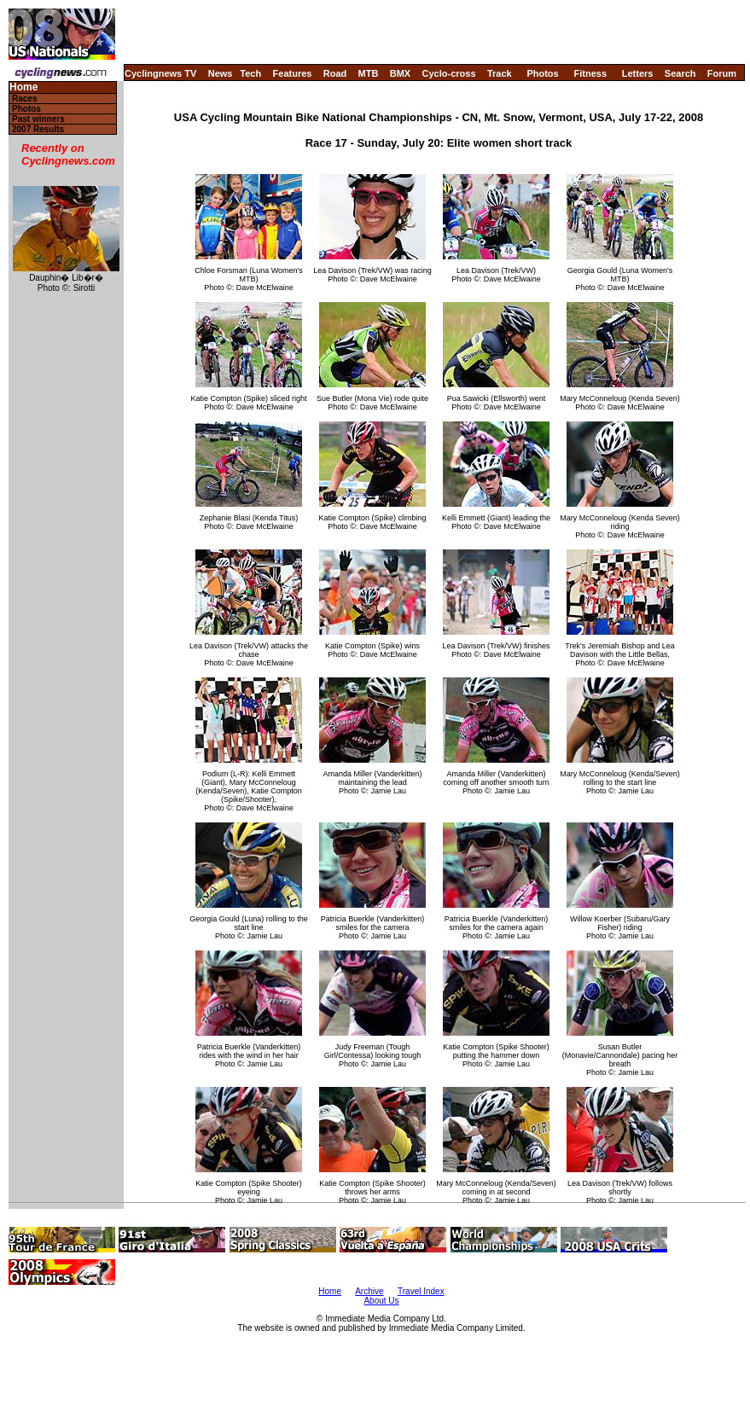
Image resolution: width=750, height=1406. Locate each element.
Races (24, 98)
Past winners (38, 119)
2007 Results (38, 129)
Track (499, 73)
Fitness (590, 73)
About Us (380, 1300)
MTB (368, 73)
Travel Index (421, 1291)
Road (335, 73)
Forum (721, 73)
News (220, 73)
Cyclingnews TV (160, 73)
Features (292, 73)
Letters (638, 73)
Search (680, 73)
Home (23, 87)
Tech (250, 73)
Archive (369, 1291)
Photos (542, 73)
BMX (400, 73)
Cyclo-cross (449, 73)
